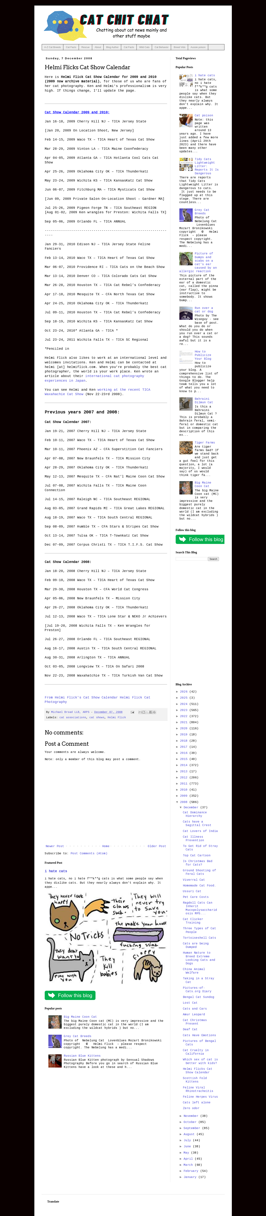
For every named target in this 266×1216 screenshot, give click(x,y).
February (192, 1171)
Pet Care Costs (196, 897)
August (190, 1134)
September (193, 1128)
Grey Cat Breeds (77, 1036)
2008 (184, 802)
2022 (184, 716)
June (188, 1146)
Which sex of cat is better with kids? (200, 1061)
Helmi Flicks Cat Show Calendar (197, 1070)
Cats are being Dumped (196, 945)
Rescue (85, 47)
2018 (184, 741)
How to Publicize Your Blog (203, 355)
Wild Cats (144, 47)
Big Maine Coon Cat (80, 1017)
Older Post (157, 846)
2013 (184, 771)
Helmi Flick (117, 717)
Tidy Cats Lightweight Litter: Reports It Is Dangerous (207, 166)
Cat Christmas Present (195, 1022)
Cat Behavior (161, 47)
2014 (184, 765)
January (191, 1177)
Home (106, 846)
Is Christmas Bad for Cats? (197, 863)
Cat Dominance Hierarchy (195, 814)
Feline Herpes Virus (200, 1097)
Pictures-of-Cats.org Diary (197, 989)
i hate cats (56, 871)
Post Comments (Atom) (89, 853)
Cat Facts (71, 47)
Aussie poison (198, 47)
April (189, 1159)
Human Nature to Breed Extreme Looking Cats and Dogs (199, 958)
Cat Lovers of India (200, 831)
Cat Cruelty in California (196, 1052)
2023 (184, 710)
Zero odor (191, 1108)
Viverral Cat (194, 880)
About (98, 47)
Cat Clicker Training (193, 921)
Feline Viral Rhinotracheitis (198, 1089)
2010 (184, 790)
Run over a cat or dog (204, 309)
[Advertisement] (197, 621)
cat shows (96, 717)
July (188, 1140)
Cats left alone (197, 1102)
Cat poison (204, 115)
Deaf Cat (190, 1029)
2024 (184, 704)
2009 (184, 796)
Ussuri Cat (192, 891)
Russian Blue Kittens (82, 1056)
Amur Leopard (194, 1014)
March (189, 1165)
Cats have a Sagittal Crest (197, 823)
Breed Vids (179, 47)
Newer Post (55, 846)
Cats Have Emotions (199, 1035)
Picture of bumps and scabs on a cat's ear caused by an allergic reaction (198, 262)
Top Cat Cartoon (197, 855)
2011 (184, 783)
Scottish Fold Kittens (195, 1080)
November (192, 1116)
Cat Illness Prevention (193, 838)
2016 (184, 753)
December (192, 807)
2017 (184, 747)
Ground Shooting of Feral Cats (199, 872)
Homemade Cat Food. (199, 885)
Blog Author (112, 47)
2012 (184, 777)
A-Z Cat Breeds (52, 47)
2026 (184, 691)
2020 (184, 728)
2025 (184, 698)
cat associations (72, 717)
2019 (184, 734)
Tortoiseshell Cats (199, 938)
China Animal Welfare (194, 971)
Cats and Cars (195, 1009)
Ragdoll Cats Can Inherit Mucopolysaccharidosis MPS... (200, 908)
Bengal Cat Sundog (198, 997)
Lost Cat (190, 1003)
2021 (184, 722)
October (191, 1122)
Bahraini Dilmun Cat (204, 400)
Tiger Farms (205, 442)
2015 (184, 759)
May (187, 1153)
